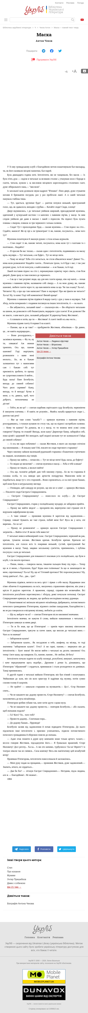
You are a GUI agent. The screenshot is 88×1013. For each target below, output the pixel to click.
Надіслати (21, 849)
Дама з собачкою (16, 883)
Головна (30, 937)
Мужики (11, 875)
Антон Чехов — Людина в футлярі (52, 341)
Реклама (70, 3)
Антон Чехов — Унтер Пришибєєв (52, 348)
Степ (9, 868)
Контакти (59, 3)
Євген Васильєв (53, 961)
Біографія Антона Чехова (48, 358)
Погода (80, 3)
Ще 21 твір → (14, 887)
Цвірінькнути (66, 849)
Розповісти (44, 849)
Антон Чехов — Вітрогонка (49, 344)
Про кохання (13, 871)
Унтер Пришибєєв (16, 879)
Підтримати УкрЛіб (44, 59)
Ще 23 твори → (44, 351)
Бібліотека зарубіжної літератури (17, 28)
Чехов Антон (44, 28)
